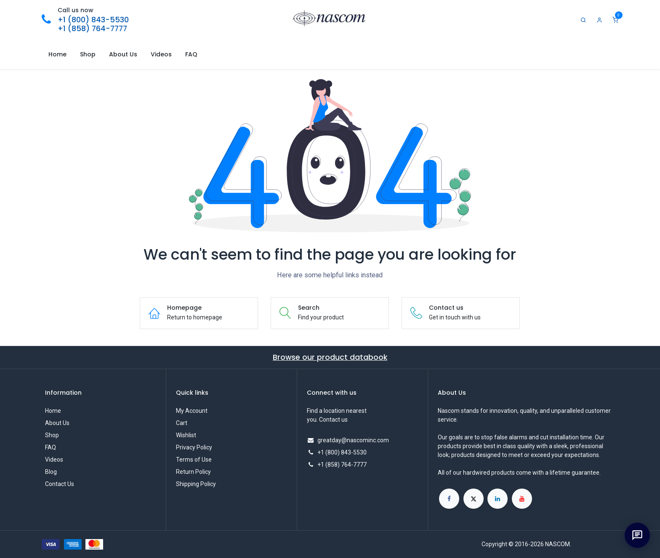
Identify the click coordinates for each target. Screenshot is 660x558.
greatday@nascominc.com (353, 440)
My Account (192, 410)
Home (53, 410)
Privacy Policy (194, 447)
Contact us (333, 419)
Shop (52, 435)
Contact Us (59, 484)
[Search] (583, 20)
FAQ (50, 447)
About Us (57, 423)
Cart (181, 423)
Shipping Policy (196, 484)
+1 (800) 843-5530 (93, 20)
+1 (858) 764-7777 (92, 29)
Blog (51, 471)
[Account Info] (599, 20)
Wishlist (186, 435)
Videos (54, 459)
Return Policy (193, 471)
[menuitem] (57, 54)
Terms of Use (194, 459)
